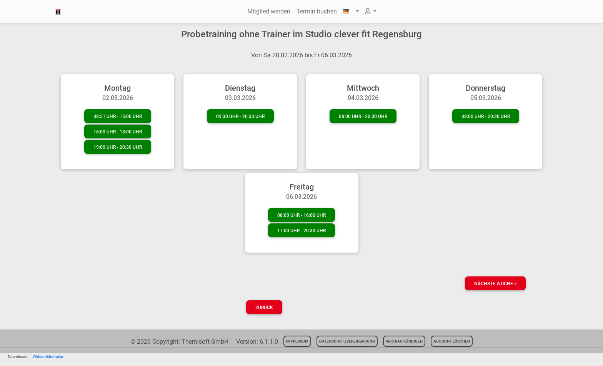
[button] (350, 11)
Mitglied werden (268, 11)
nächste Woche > (495, 283)
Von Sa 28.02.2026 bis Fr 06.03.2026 (301, 55)
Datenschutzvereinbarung (347, 341)
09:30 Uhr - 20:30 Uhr (240, 116)
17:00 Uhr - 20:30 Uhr (301, 230)
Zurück (264, 307)
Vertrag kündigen (404, 341)
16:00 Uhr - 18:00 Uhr (117, 132)
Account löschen (451, 341)
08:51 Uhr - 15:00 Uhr (117, 116)
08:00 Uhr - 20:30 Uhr (363, 116)
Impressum (297, 341)
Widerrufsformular (48, 356)
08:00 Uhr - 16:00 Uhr (301, 215)
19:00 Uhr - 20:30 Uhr (117, 147)
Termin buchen (317, 11)
